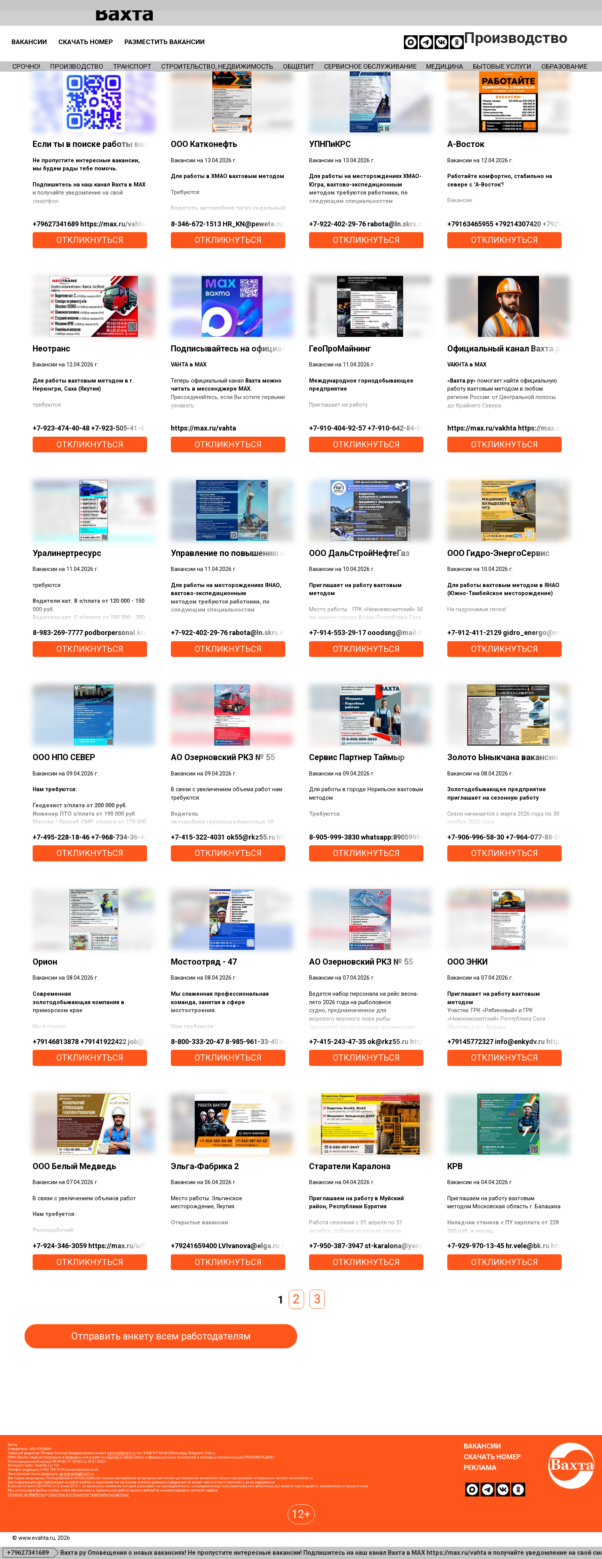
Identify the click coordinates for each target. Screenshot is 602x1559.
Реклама (480, 1519)
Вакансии (167, 32)
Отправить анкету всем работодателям (161, 1387)
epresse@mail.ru (122, 1505)
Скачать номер (242, 32)
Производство (101, 58)
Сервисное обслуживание (512, 58)
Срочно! (31, 58)
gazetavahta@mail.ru (77, 1526)
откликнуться (89, 292)
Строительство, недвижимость (296, 58)
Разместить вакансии (350, 32)
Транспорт (177, 58)
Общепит (411, 58)
